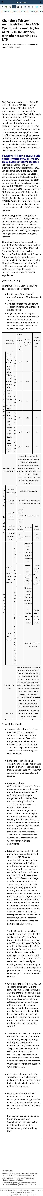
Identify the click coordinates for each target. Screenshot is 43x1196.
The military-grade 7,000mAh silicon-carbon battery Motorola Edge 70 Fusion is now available (21, 1183)
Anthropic (32, 11)
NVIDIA (23, 11)
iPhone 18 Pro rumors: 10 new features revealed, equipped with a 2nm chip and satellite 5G (21, 1174)
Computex (6, 11)
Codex (15, 11)
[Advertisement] (21, 75)
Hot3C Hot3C (21, 2)
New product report (23, 44)
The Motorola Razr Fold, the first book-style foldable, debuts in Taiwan (19, 1179)
